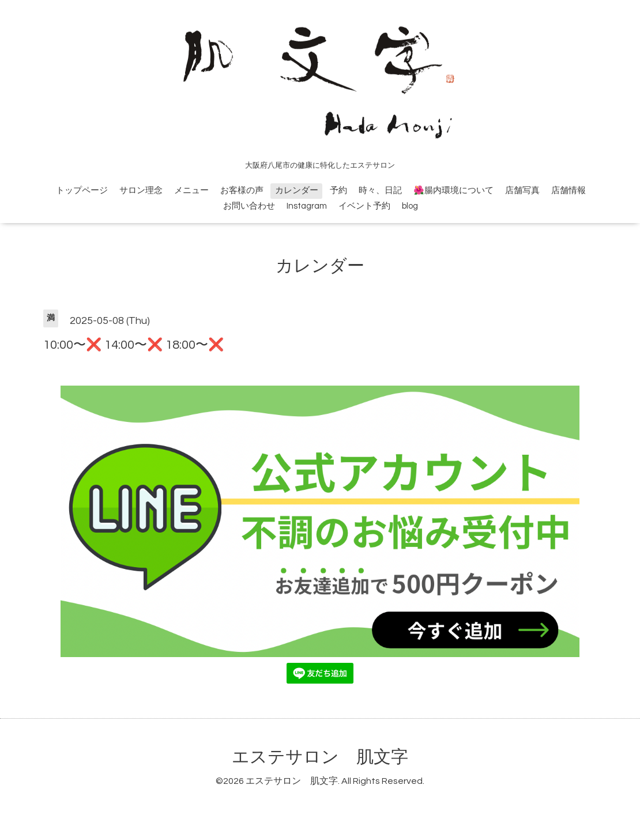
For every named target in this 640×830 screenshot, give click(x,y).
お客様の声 (241, 190)
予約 (338, 190)
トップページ (82, 190)
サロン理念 (141, 190)
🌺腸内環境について (453, 190)
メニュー (191, 190)
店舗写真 (522, 190)
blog (410, 206)
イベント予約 (364, 206)
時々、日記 (380, 190)
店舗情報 (568, 190)
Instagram (307, 206)
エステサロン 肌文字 (320, 757)
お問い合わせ (249, 206)
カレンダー (296, 190)
